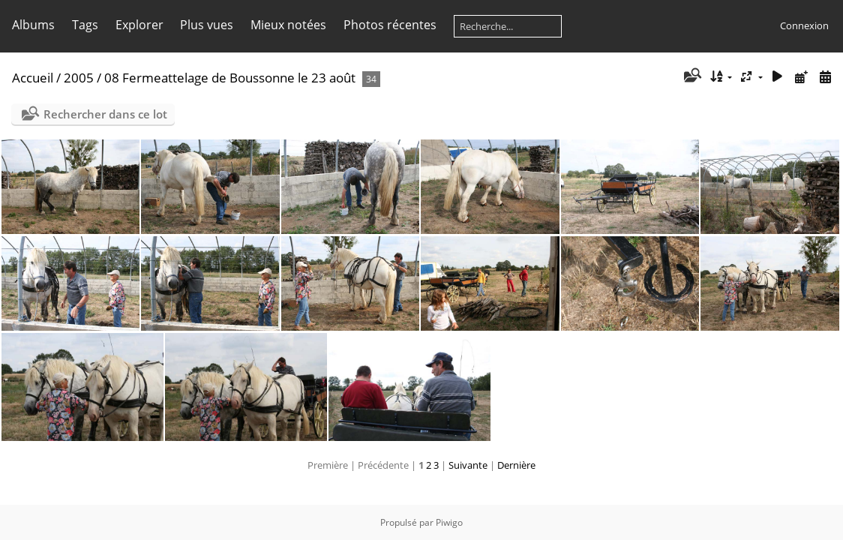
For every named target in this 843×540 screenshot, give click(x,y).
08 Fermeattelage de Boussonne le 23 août (231, 77)
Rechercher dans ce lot (105, 114)
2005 (79, 77)
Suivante (468, 465)
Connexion (804, 25)
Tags (85, 24)
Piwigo (449, 522)
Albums (33, 24)
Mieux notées (288, 24)
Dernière (516, 465)
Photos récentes (390, 24)
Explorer (140, 24)
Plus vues (206, 24)
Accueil (32, 77)
